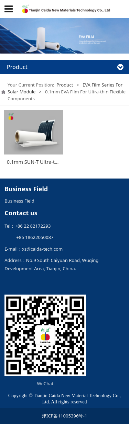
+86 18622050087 (28, 237)
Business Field (19, 201)
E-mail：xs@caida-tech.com (33, 249)
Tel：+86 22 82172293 (27, 226)
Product (64, 85)
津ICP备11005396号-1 (64, 416)
